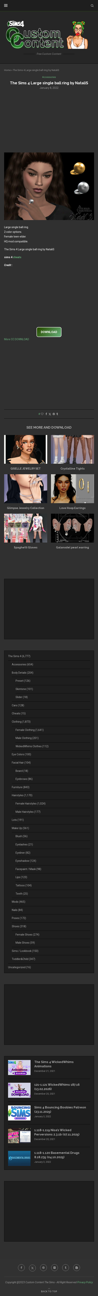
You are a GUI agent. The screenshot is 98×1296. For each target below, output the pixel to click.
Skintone (24, 689)
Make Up (20, 828)
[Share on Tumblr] (57, 413)
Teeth (22, 893)
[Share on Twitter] (50, 414)
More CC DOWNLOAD (16, 339)
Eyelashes (24, 844)
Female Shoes (27, 934)
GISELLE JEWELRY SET (25, 468)
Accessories (22, 664)
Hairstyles (22, 795)
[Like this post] (42, 413)
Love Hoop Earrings (72, 508)
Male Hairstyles (28, 811)
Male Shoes (25, 942)
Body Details (22, 672)
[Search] (92, 5)
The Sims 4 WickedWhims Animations (54, 1064)
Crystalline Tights (73, 468)
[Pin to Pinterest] (54, 413)
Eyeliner (23, 852)
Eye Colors (21, 754)
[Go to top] (49, 1291)
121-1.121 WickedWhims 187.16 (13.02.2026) (57, 1087)
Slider (22, 697)
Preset (23, 680)
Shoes (19, 926)
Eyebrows (24, 778)
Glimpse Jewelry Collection (25, 508)
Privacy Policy (85, 1282)
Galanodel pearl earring (72, 547)
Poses (19, 918)
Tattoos (24, 885)
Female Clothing (30, 729)
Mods (18, 901)
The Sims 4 (19, 656)
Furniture (20, 787)
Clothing (21, 721)
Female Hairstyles (31, 803)
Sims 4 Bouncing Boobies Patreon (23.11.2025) (60, 1109)
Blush (22, 836)
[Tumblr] (65, 1267)
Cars (18, 705)
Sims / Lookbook (25, 950)
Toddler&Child (23, 959)
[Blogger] (76, 1267)
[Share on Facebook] (46, 413)
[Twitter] (32, 1267)
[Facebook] (21, 1267)
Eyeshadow (26, 860)
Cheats (19, 713)
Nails (17, 909)
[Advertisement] (49, 120)
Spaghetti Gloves (25, 547)
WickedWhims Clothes (32, 746)
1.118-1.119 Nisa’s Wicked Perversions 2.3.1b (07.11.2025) (56, 1132)
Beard (22, 770)
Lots (18, 819)
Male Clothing (27, 738)
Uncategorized (19, 967)
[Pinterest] (43, 1267)
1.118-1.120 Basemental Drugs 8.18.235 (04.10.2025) (56, 1155)
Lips (21, 877)
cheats (17, 257)
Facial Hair (21, 762)
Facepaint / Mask (28, 869)
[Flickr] (54, 1267)
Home (7, 70)
